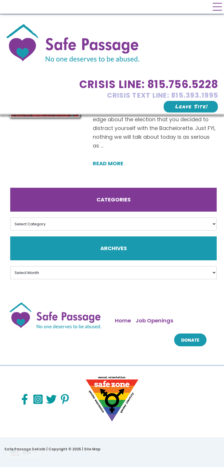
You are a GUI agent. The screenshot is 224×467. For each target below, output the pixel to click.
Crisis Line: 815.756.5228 (148, 84)
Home (123, 320)
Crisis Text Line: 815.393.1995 (162, 95)
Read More (108, 163)
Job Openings (154, 320)
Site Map (92, 449)
